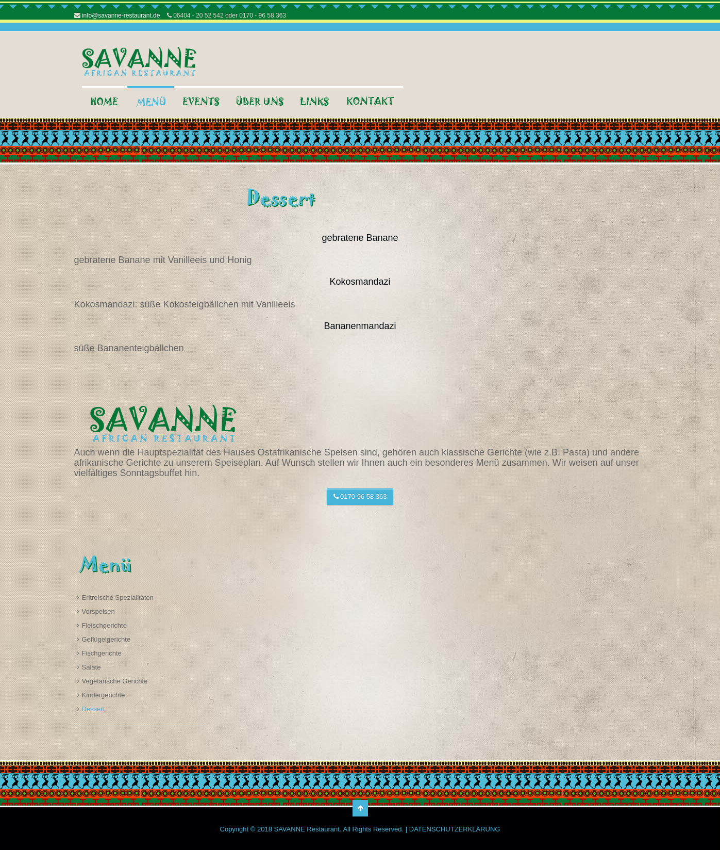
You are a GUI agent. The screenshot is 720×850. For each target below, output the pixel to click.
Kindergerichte (103, 695)
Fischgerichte (102, 653)
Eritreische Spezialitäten (118, 597)
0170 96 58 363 (360, 496)
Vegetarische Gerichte (115, 681)
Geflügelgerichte (106, 639)
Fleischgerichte (104, 625)
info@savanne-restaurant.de (120, 15)
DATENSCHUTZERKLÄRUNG (454, 829)
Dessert (93, 709)
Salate (91, 667)
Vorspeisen (98, 611)
